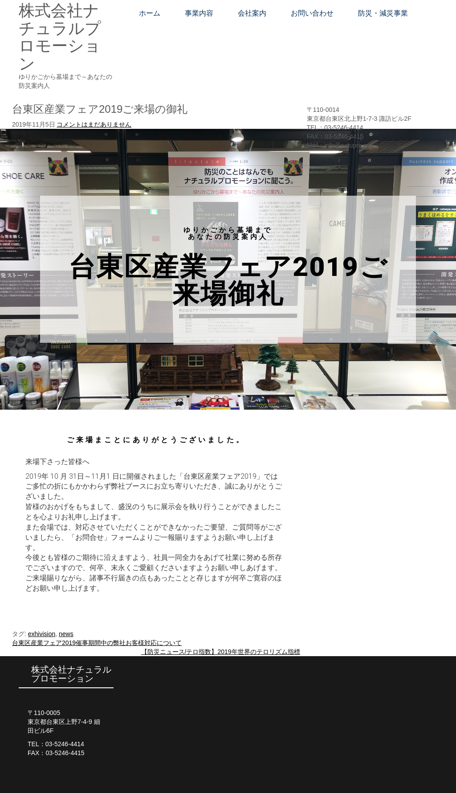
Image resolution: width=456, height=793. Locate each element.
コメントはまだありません (94, 124)
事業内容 (199, 13)
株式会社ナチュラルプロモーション (60, 37)
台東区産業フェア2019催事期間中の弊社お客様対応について (97, 642)
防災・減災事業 (383, 13)
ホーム (149, 13)
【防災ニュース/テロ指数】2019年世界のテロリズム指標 (220, 651)
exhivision (41, 633)
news (66, 633)
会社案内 (252, 13)
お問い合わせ (312, 13)
